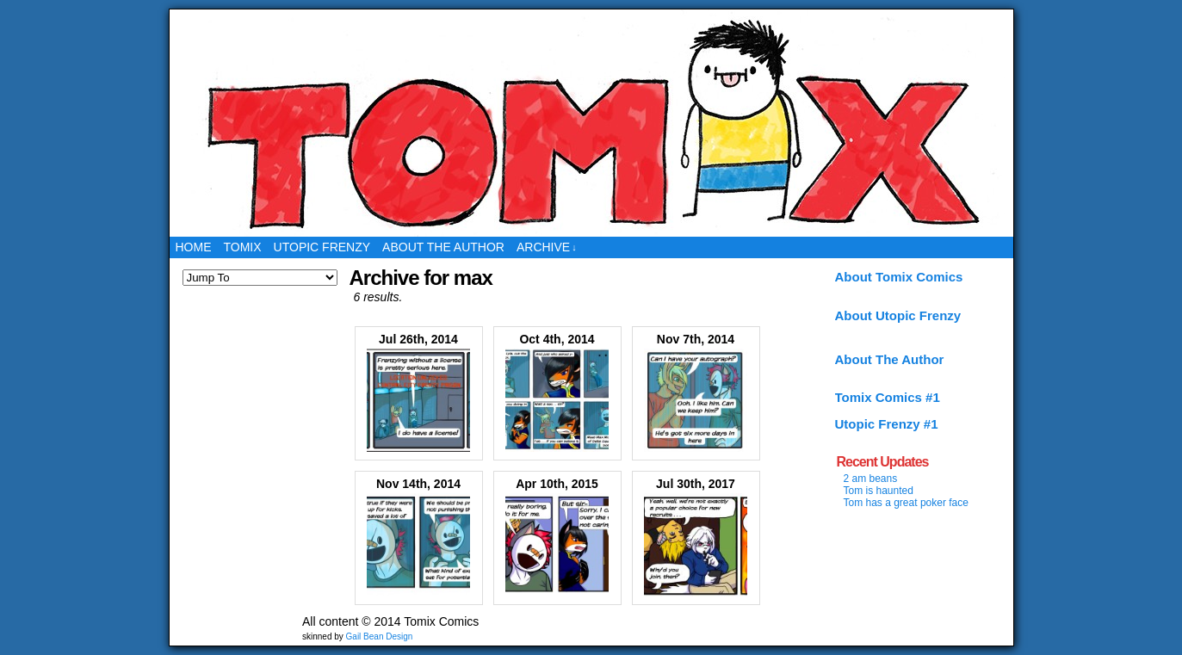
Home (194, 247)
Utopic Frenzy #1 (886, 424)
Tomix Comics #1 (887, 397)
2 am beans (871, 479)
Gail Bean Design (379, 636)
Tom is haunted (878, 491)
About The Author (889, 359)
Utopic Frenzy (322, 247)
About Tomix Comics (899, 276)
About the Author (443, 247)
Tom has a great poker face (906, 503)
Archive (547, 247)
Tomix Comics (591, 123)
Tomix (243, 247)
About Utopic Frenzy (898, 315)
